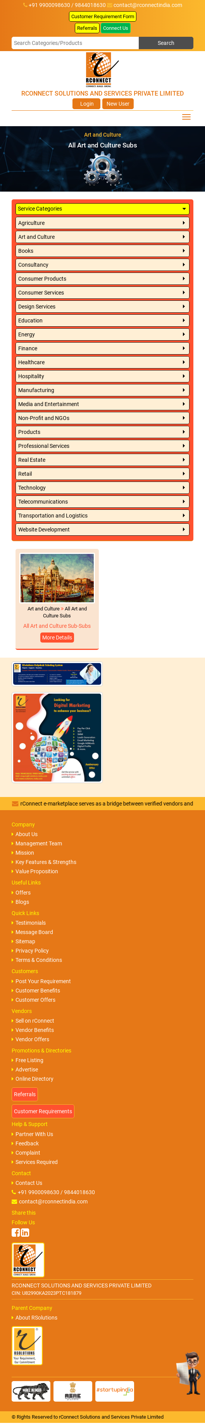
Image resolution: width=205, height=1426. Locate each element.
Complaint (26, 1153)
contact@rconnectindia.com (148, 5)
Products (29, 432)
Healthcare (31, 362)
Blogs (20, 902)
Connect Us (115, 28)
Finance (27, 348)
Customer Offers (33, 1000)
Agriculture (31, 223)
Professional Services (43, 446)
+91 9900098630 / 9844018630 (53, 1192)
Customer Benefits (36, 990)
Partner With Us (32, 1134)
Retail (25, 474)
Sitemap (23, 941)
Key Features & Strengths (44, 862)
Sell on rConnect (33, 1021)
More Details (57, 637)
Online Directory (32, 1079)
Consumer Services (41, 293)
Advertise (25, 1069)
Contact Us (27, 1183)
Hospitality (31, 376)
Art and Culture (36, 237)
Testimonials (29, 923)
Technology (32, 488)
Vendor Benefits (33, 1030)
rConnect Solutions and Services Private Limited (111, 1417)
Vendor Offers (30, 1039)
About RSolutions (34, 1318)
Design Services (36, 306)
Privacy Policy (30, 951)
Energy (26, 334)
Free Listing (27, 1060)
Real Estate (31, 460)
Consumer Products (42, 279)
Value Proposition (35, 871)
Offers (21, 893)
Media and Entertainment (48, 404)
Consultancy (33, 265)
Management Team (37, 843)
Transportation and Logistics (53, 515)
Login (86, 104)
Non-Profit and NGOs (43, 418)
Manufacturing (36, 390)
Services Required (35, 1162)
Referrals (87, 28)
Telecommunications (43, 502)
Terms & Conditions (37, 960)
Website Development (44, 529)
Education (30, 320)
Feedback (25, 1143)
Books (25, 251)
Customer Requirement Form (102, 16)
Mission (23, 853)
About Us (25, 834)
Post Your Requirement (41, 981)
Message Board (32, 932)
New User (118, 104)
